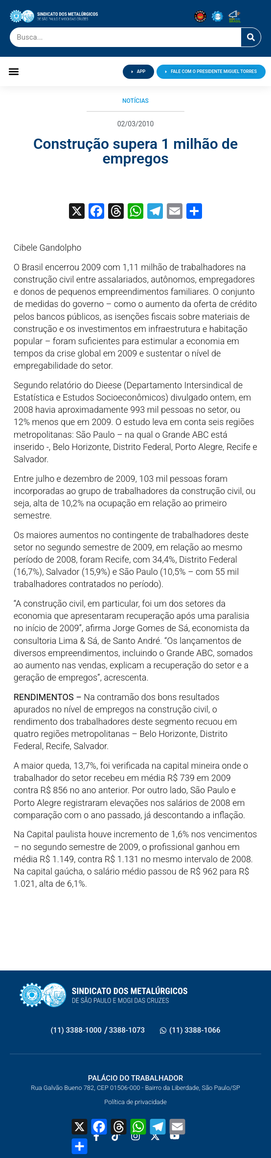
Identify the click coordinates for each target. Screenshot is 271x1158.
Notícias (135, 100)
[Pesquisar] (251, 37)
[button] (13, 72)
